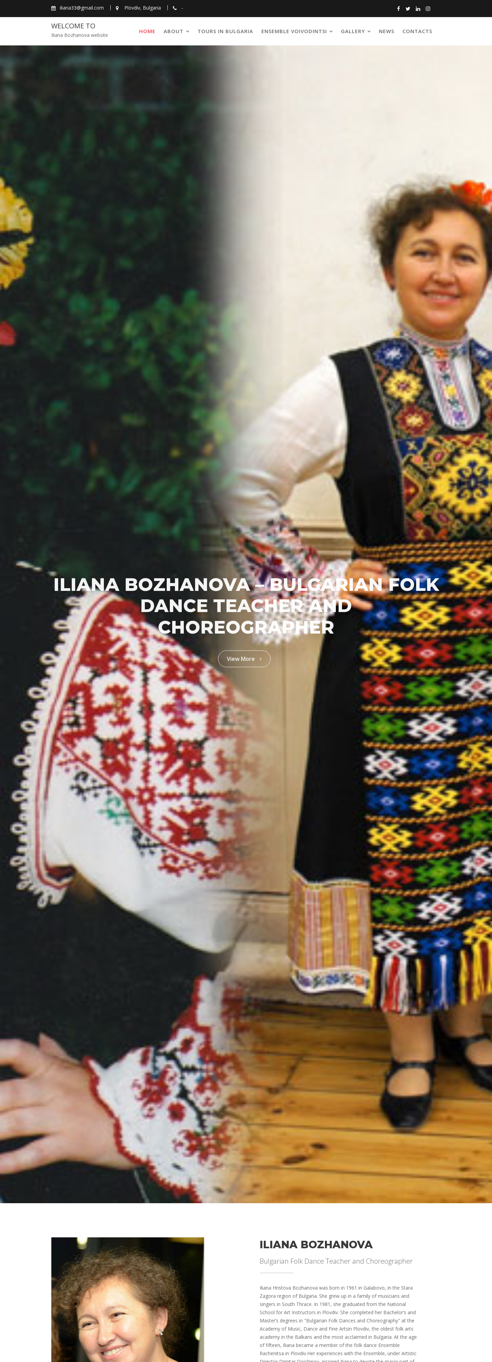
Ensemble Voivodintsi (294, 31)
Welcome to (73, 25)
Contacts (417, 31)
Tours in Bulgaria (225, 31)
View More (244, 655)
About (173, 31)
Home (147, 31)
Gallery (353, 31)
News (386, 31)
